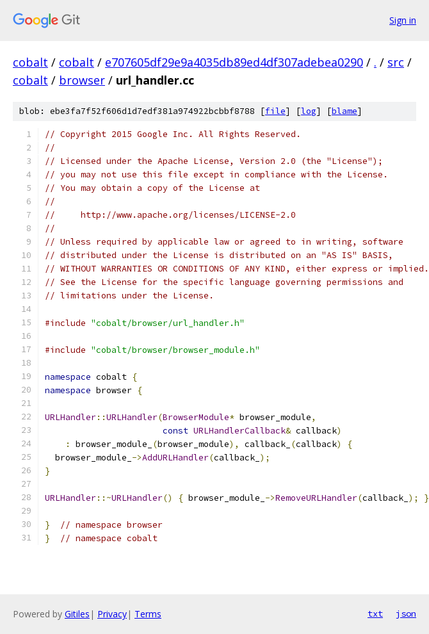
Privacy (112, 614)
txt (375, 613)
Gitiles (77, 614)
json (406, 613)
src (395, 62)
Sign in (402, 20)
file (275, 111)
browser (82, 80)
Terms (147, 614)
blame (344, 111)
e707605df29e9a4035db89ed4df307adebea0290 (234, 62)
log (308, 111)
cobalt (30, 62)
